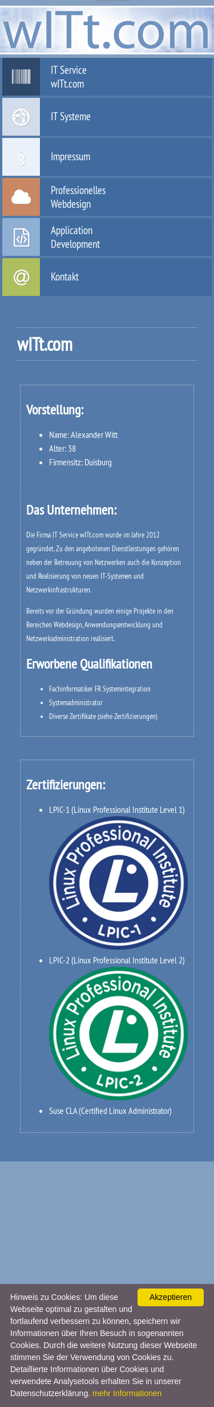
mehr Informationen (126, 1393)
